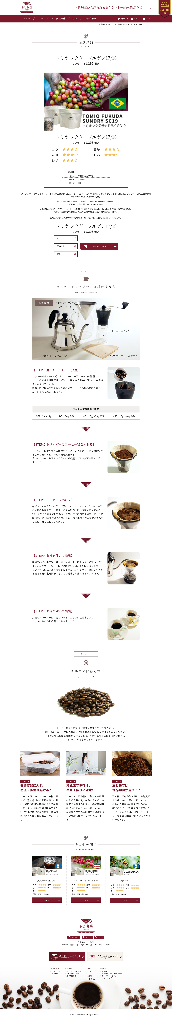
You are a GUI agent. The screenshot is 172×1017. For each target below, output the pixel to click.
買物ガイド (123, 19)
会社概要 (55, 973)
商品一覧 (60, 18)
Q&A (75, 18)
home (27, 18)
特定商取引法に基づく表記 (112, 973)
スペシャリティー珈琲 (74, 971)
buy (47, 900)
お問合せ (92, 979)
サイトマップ (107, 978)
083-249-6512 (104, 945)
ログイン (135, 19)
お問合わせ (90, 18)
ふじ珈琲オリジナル (73, 973)
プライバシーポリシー (110, 976)
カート (146, 19)
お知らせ (105, 971)
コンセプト (43, 18)
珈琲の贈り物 (71, 976)
